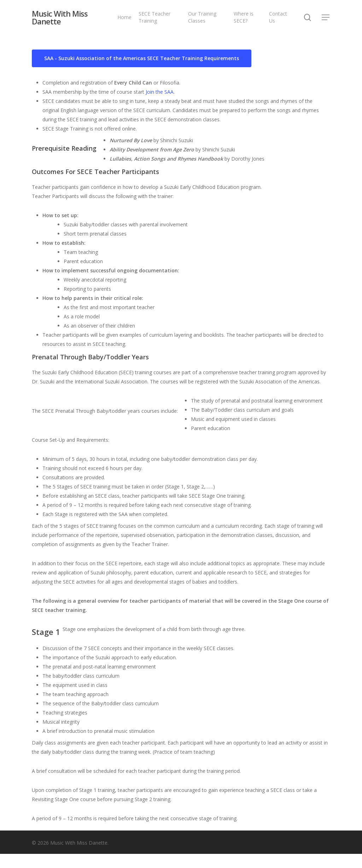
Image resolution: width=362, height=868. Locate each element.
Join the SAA (160, 91)
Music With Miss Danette (60, 17)
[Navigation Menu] (326, 18)
